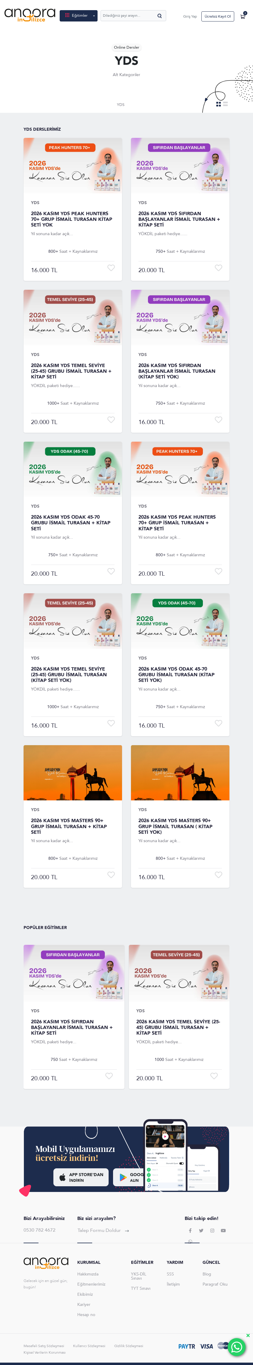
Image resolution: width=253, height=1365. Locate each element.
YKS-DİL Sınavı (138, 1276)
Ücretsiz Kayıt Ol (218, 16)
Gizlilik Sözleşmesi (128, 1346)
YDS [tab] (120, 104)
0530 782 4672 (39, 1230)
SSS (170, 1274)
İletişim (173, 1284)
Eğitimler (77, 15)
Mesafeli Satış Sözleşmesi (44, 1346)
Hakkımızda (87, 1274)
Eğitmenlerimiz (91, 1284)
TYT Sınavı (140, 1288)
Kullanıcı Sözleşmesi (89, 1346)
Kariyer (83, 1304)
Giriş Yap (190, 16)
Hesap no (86, 1315)
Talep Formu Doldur (103, 1230)
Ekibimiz (85, 1294)
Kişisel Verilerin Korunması (45, 1352)
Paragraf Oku (215, 1284)
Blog (207, 1274)
